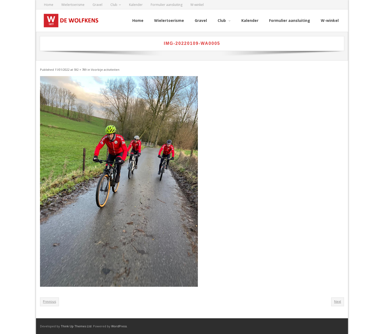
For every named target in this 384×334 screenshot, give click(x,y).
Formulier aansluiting (166, 4)
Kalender (136, 4)
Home (48, 4)
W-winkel (197, 4)
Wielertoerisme (73, 4)
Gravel (97, 4)
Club (113, 4)
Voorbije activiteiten (105, 70)
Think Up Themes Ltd (76, 326)
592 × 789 (80, 70)
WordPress (119, 326)
